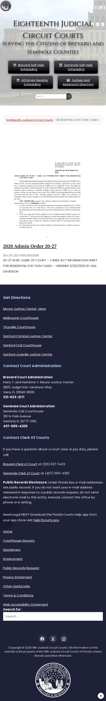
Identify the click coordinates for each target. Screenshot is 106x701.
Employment (13, 559)
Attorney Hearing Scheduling (32, 82)
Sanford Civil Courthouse (22, 345)
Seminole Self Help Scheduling (76, 67)
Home (7, 531)
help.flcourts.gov (46, 520)
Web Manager (29, 255)
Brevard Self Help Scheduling (28, 67)
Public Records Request (21, 568)
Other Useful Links (16, 586)
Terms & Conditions (18, 595)
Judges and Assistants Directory (78, 82)
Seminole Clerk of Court (21, 473)
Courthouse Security (19, 540)
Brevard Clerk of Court (20, 464)
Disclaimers (11, 550)
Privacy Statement (17, 577)
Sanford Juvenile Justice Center (27, 354)
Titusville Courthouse (19, 327)
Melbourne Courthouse (21, 318)
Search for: (12, 609)
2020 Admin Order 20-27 (30, 246)
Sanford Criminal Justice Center (27, 336)
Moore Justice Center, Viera (24, 309)
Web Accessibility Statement (25, 604)
